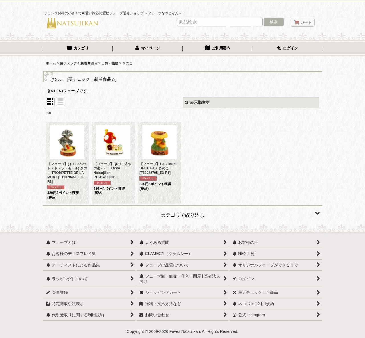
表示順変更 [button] (197, 102)
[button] (182, 213)
